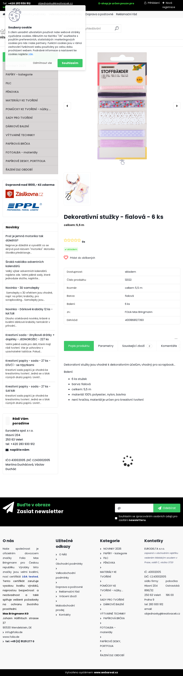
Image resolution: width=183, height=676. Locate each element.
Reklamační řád (126, 14)
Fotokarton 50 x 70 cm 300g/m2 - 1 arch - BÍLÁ (82, 457)
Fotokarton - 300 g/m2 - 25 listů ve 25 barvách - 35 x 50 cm (122, 459)
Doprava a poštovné (99, 14)
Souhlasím (70, 63)
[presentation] (67, 105)
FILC (8, 83)
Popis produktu (78, 346)
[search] (117, 29)
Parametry (105, 346)
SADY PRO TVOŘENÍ (19, 118)
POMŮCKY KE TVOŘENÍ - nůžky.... (28, 109)
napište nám (19, 450)
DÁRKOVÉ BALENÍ (17, 126)
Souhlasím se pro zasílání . (148, 518)
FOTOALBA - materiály (22, 152)
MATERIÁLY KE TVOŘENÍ (22, 100)
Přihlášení (154, 3)
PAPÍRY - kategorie (19, 74)
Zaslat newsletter (40, 511)
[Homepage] (4, 14)
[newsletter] (167, 508)
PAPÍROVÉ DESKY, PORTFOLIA (25, 161)
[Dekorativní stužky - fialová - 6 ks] (122, 105)
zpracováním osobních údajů (154, 516)
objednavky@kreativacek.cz (55, 3)
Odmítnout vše (42, 63)
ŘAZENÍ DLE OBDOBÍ (19, 170)
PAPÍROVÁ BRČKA (18, 144)
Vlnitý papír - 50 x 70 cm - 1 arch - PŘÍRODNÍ (161, 454)
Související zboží (137, 346)
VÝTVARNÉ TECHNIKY (20, 135)
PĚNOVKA (12, 92)
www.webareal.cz (106, 672)
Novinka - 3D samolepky (22, 288)
